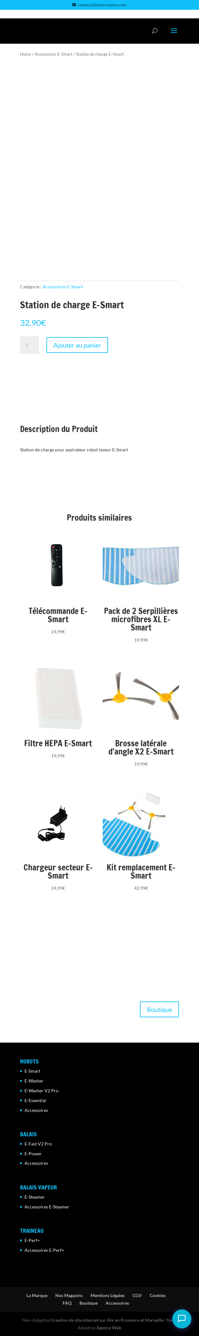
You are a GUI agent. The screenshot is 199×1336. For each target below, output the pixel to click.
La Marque (36, 1295)
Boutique (159, 1009)
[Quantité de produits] (29, 345)
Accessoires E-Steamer (46, 1206)
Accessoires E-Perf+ (44, 1250)
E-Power (33, 1153)
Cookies (158, 1295)
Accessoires (36, 1110)
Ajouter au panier (77, 345)
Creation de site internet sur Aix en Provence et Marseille (107, 1320)
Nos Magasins (69, 1295)
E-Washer (34, 1080)
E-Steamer (34, 1197)
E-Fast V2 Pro (38, 1143)
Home (25, 54)
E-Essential (35, 1100)
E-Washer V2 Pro (41, 1090)
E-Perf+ (32, 1240)
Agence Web (108, 1327)
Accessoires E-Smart (53, 54)
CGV (137, 1295)
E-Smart (32, 1071)
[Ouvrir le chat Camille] (181, 1318)
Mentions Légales (108, 1295)
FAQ (67, 1303)
